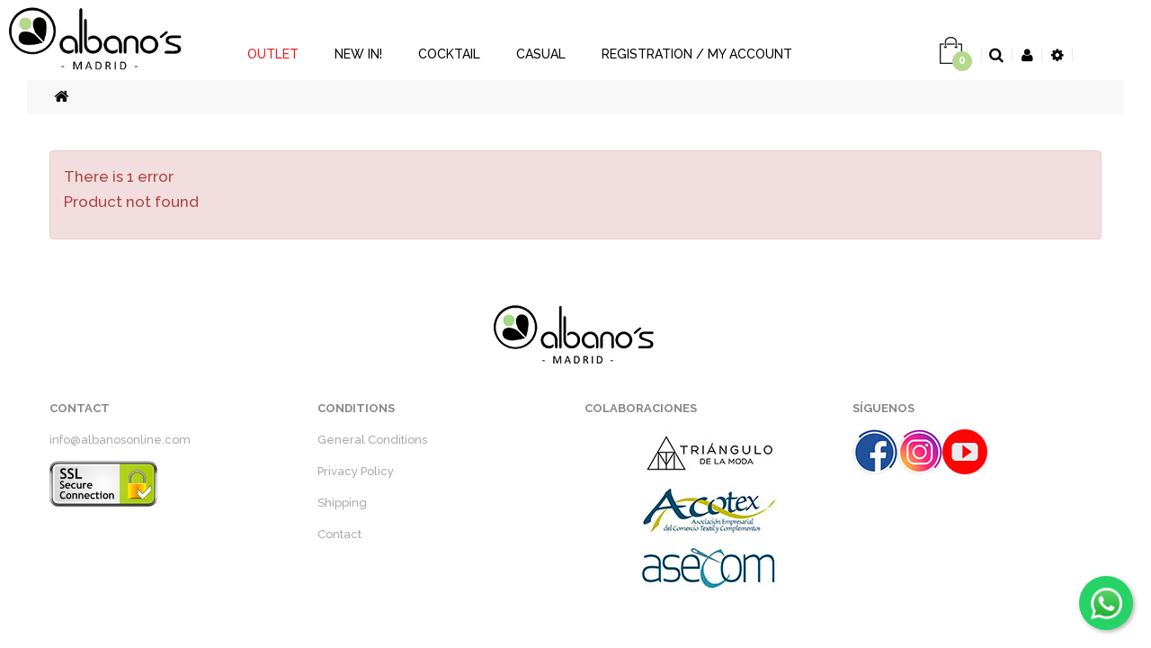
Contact (339, 534)
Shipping (342, 502)
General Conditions (372, 439)
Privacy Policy (355, 471)
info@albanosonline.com (120, 439)
